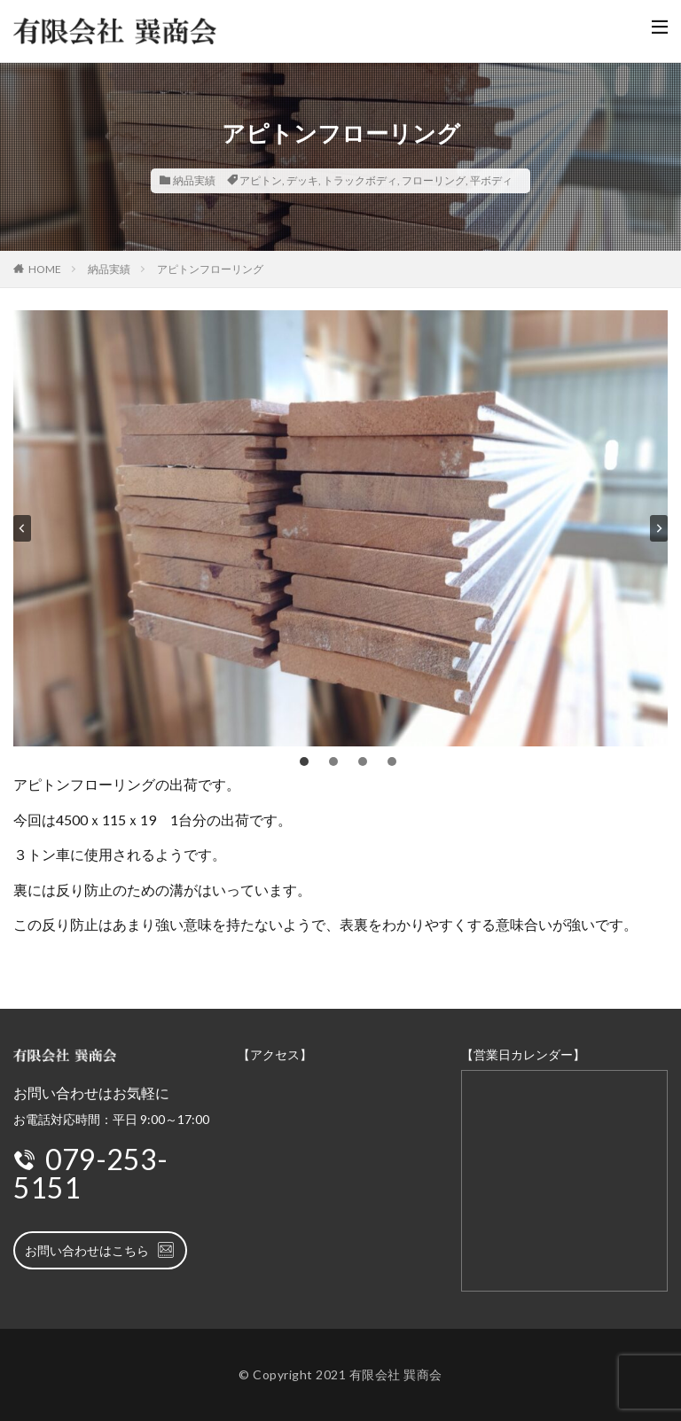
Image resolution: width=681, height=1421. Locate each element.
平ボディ (491, 180)
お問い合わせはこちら (100, 1250)
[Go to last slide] (22, 528)
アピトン (260, 180)
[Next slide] (659, 528)
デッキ (302, 180)
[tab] (304, 761)
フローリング (434, 180)
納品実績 (194, 180)
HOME (44, 269)
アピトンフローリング (210, 269)
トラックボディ (360, 180)
